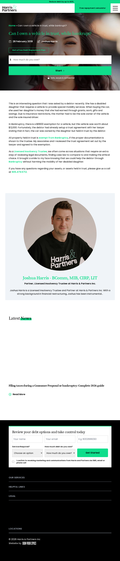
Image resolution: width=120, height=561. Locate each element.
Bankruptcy (15, 161)
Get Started (92, 452)
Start (60, 70)
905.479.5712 (19, 172)
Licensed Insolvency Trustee (30, 151)
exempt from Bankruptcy (53, 137)
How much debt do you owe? (59, 446)
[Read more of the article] (60, 360)
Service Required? (21, 446)
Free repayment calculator (92, 8)
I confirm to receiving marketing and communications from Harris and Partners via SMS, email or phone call (60, 461)
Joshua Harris (49, 41)
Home (12, 25)
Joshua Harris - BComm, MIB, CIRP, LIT (60, 278)
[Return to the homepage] (9, 7)
